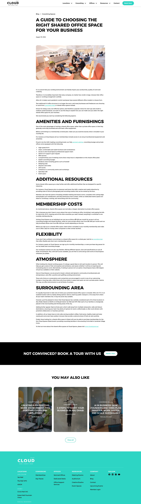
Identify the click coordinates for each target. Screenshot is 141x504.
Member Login (95, 489)
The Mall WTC (22, 481)
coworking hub (98, 239)
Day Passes (39, 479)
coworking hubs (50, 105)
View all (70, 440)
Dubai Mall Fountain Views (24, 496)
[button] (67, 3)
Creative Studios (78, 482)
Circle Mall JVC (22, 492)
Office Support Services (59, 483)
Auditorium (76, 479)
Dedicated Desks (60, 479)
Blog (91, 479)
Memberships (41, 475)
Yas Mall (20, 477)
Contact (117, 3)
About (92, 475)
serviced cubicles (77, 142)
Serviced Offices (59, 475)
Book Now (128, 3)
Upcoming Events (96, 486)
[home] (13, 3)
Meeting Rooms (77, 475)
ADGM (19, 484)
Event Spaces (76, 486)
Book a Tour (110, 353)
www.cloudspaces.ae (91, 326)
